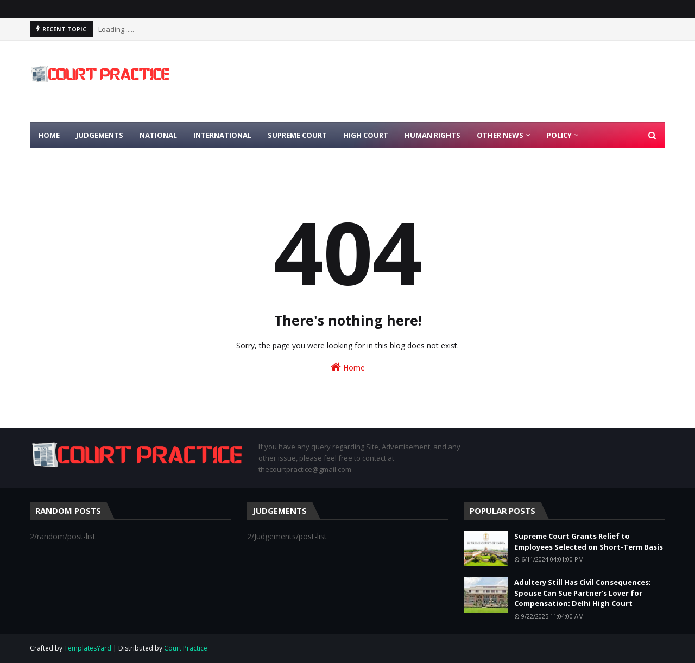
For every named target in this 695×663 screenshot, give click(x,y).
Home (348, 367)
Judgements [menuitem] (99, 135)
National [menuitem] (158, 135)
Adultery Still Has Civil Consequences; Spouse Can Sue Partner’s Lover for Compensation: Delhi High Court (582, 592)
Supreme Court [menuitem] (297, 135)
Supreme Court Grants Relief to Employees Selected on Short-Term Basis (588, 541)
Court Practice (185, 648)
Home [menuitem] (49, 135)
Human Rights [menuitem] (432, 135)
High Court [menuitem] (365, 135)
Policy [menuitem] (559, 135)
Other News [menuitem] (500, 135)
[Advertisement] (467, 81)
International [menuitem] (222, 135)
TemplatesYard (87, 648)
